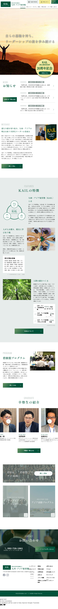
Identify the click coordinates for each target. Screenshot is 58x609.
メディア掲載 (49, 6)
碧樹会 (39, 6)
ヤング (32, 576)
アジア (32, 578)
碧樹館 (32, 574)
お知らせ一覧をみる (10, 99)
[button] (8, 421)
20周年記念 (40, 572)
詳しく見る (12, 166)
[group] (29, 425)
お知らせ (55, 6)
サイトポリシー (50, 580)
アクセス (48, 569)
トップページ (22, 6)
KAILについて (29, 6)
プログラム (35, 6)
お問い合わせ (49, 566)
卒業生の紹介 (41, 569)
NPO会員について (50, 572)
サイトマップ (49, 574)
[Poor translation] (4, 605)
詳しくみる (13, 385)
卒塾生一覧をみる (29, 450)
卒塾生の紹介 (43, 6)
